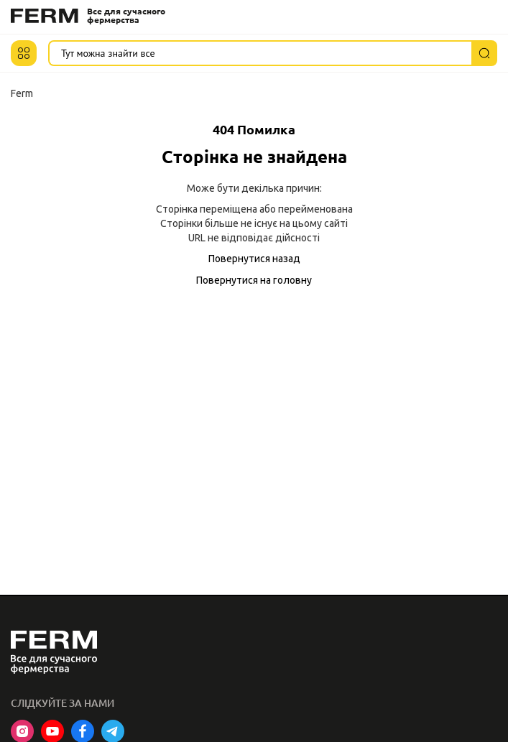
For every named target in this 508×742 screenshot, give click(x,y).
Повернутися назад (254, 258)
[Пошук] (484, 53)
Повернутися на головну (254, 280)
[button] (24, 53)
